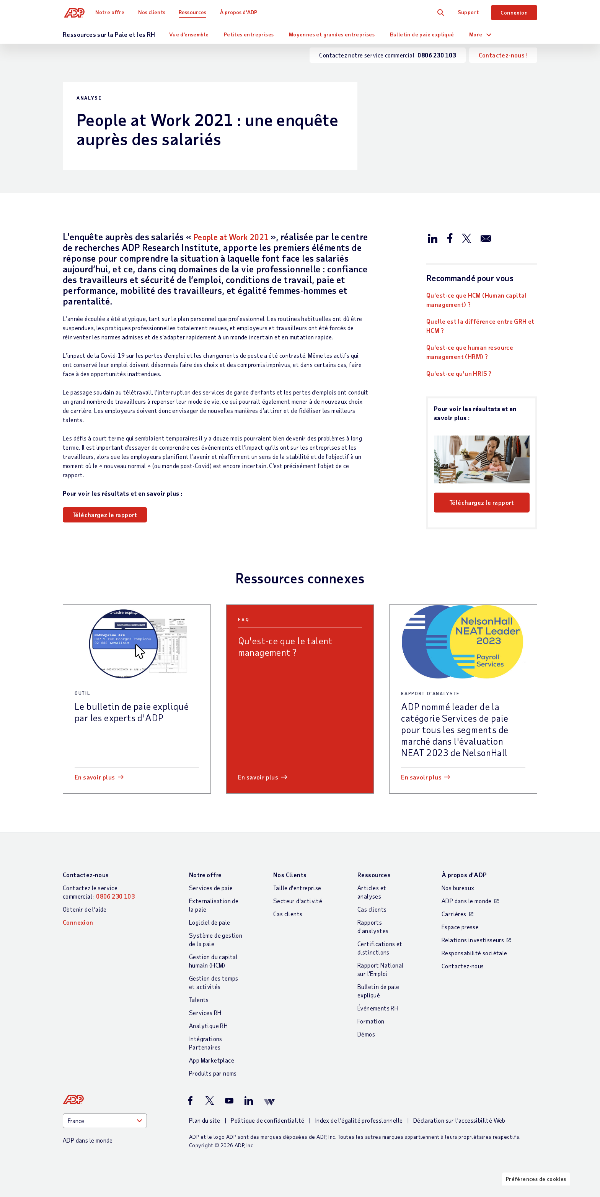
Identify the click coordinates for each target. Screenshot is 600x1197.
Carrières (454, 913)
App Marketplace (211, 1060)
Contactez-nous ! (503, 55)
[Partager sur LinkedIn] (432, 237)
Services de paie (211, 887)
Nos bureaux (458, 887)
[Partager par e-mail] (485, 237)
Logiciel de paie (209, 922)
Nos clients (153, 12)
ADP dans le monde (467, 900)
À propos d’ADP (240, 12)
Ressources (195, 12)
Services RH (205, 1012)
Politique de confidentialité (267, 1120)
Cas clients (287, 913)
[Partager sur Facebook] (449, 237)
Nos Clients (290, 874)
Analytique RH (208, 1025)
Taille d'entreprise (297, 887)
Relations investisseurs (473, 939)
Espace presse (460, 926)
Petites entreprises (249, 34)
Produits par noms (213, 1073)
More (476, 34)
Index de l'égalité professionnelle (359, 1120)
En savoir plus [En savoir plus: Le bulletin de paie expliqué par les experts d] (95, 777)
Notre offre (112, 12)
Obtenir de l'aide (85, 909)
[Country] (105, 1120)
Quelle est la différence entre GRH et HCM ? (480, 326)
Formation (371, 1021)
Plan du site (204, 1120)
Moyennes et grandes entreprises (332, 34)
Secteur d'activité (297, 900)
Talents (199, 999)
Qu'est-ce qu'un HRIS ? (459, 373)
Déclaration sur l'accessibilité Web (459, 1120)
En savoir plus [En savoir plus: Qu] (258, 777)
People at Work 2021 (237, 236)
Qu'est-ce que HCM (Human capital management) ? (476, 299)
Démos (366, 1034)
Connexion (514, 12)
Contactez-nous (86, 874)
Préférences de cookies (536, 1190)
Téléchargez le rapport (104, 514)
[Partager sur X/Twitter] (466, 237)
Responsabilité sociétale (474, 952)
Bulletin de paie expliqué (422, 34)
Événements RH (377, 1008)
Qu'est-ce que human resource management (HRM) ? (469, 352)
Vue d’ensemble (189, 34)
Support (468, 12)
